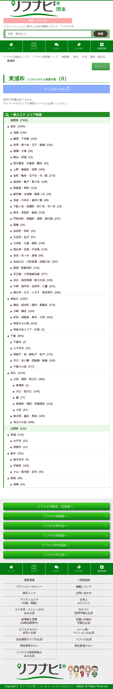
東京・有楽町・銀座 (25, 212)
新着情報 (101, 46)
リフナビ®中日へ (75, 526)
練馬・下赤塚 (21, 138)
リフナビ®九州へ (75, 555)
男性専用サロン (29, 645)
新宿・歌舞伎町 (22, 267)
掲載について (84, 586)
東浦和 (20, 385)
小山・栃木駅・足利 (25, 471)
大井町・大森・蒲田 (25, 243)
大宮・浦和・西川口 (25, 379)
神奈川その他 (21, 323)
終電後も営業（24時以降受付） (29, 621)
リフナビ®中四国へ (74, 545)
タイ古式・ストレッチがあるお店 (29, 611)
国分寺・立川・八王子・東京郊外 (33, 292)
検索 (100, 33)
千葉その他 (19, 366)
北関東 (14, 428)
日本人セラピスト (83, 601)
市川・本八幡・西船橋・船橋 (30, 360)
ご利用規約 (83, 580)
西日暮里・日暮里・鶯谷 (27, 163)
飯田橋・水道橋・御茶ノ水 (29, 194)
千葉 (13, 335)
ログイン (101, 66)
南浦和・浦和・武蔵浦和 (30, 403)
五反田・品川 (21, 237)
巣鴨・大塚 (19, 151)
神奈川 (14, 298)
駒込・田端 (19, 157)
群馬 (13, 478)
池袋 (16, 132)
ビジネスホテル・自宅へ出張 (29, 631)
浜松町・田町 (21, 231)
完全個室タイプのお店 (29, 639)
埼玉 (13, 373)
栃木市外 (18, 459)
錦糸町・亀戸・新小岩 (26, 181)
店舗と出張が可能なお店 (84, 621)
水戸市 (17, 440)
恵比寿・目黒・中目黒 (26, 249)
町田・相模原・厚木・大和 (29, 317)
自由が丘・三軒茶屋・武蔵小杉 (31, 261)
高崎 (16, 484)
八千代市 (18, 348)
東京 (13, 126)
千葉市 (17, 342)
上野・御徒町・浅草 (25, 169)
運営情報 (29, 580)
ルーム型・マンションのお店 (83, 631)
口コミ (56, 46)
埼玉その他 (19, 422)
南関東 (14, 120)
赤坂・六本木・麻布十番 (27, 200)
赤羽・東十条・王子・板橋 (29, 144)
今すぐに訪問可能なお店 (84, 611)
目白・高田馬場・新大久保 (29, 280)
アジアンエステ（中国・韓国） (29, 601)
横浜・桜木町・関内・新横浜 (30, 305)
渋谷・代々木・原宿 (25, 255)
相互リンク (29, 593)
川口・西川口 (24, 391)
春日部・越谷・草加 (25, 416)
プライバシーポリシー (29, 586)
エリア (34, 46)
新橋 (16, 224)
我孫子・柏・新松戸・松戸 (29, 354)
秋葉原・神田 (21, 187)
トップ (11, 46)
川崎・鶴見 (19, 311)
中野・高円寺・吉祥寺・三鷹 (30, 286)
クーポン (79, 46)
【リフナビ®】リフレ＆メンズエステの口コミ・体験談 (52, 686)
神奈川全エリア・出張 (26, 329)
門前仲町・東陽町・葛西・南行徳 (33, 218)
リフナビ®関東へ (75, 516)
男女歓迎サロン (84, 645)
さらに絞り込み (56, 89)
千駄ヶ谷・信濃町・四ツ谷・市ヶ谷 (34, 206)
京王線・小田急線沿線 (26, 274)
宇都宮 (17, 465)
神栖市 (17, 447)
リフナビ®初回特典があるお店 (29, 654)
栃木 (13, 453)
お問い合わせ (84, 593)
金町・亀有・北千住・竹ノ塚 (30, 175)
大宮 (18, 409)
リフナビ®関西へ (75, 535)
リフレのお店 (84, 639)
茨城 (13, 434)
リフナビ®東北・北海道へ (72, 506)
